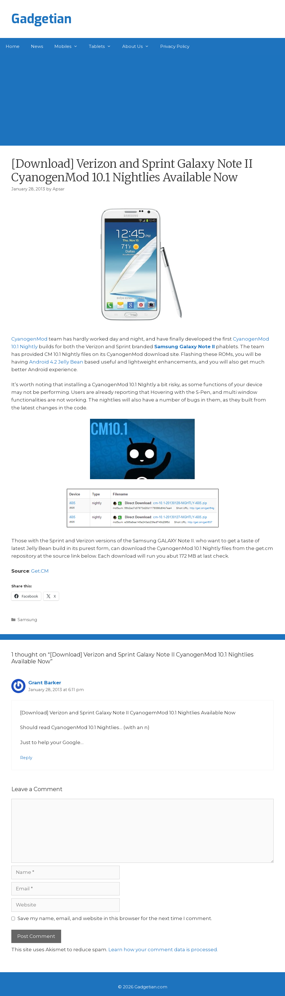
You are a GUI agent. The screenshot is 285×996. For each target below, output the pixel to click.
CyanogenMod (29, 339)
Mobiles (68, 46)
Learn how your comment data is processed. (163, 949)
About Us (138, 46)
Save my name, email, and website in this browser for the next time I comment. (115, 918)
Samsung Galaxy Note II (184, 346)
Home (13, 46)
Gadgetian (41, 18)
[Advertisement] (142, 97)
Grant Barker (44, 682)
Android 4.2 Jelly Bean (56, 362)
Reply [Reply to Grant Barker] (26, 757)
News (37, 46)
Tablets (103, 46)
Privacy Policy (174, 46)
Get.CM (40, 571)
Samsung (27, 619)
